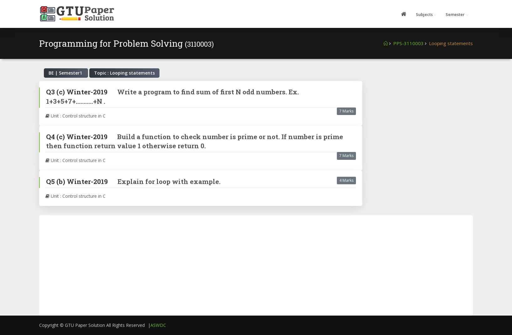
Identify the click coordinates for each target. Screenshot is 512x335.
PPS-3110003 (408, 43)
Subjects (424, 14)
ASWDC (158, 325)
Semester (455, 14)
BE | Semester (66, 73)
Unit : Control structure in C (75, 116)
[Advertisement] (422, 120)
